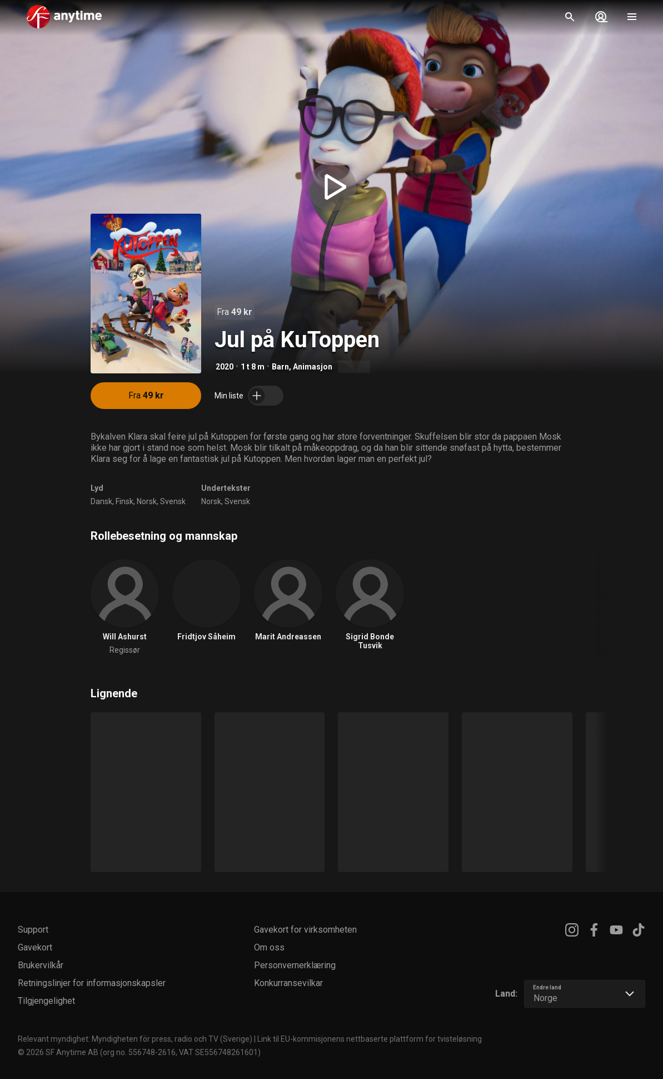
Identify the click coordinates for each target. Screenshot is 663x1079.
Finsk (124, 501)
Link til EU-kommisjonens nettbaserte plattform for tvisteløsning (369, 1038)
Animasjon (312, 366)
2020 (224, 366)
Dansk (101, 501)
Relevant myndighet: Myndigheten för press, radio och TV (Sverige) (135, 1038)
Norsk (147, 501)
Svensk (173, 501)
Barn (280, 366)
